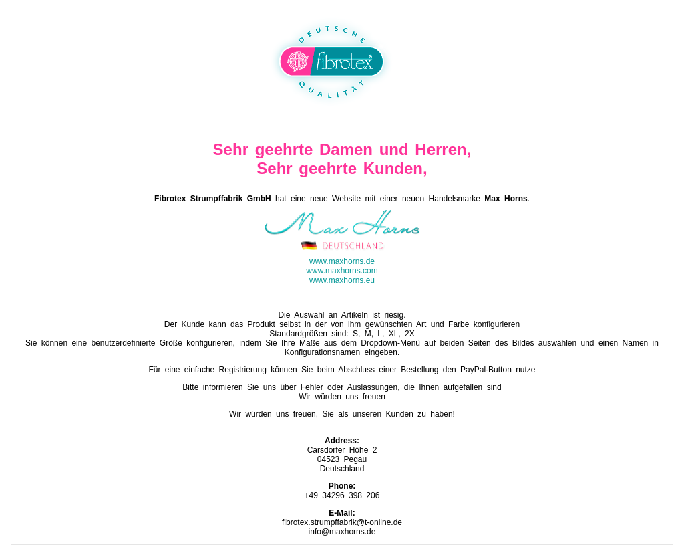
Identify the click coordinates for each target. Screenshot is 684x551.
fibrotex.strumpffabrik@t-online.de (342, 522)
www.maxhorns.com (341, 271)
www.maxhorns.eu (342, 280)
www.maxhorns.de (342, 261)
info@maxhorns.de (342, 531)
